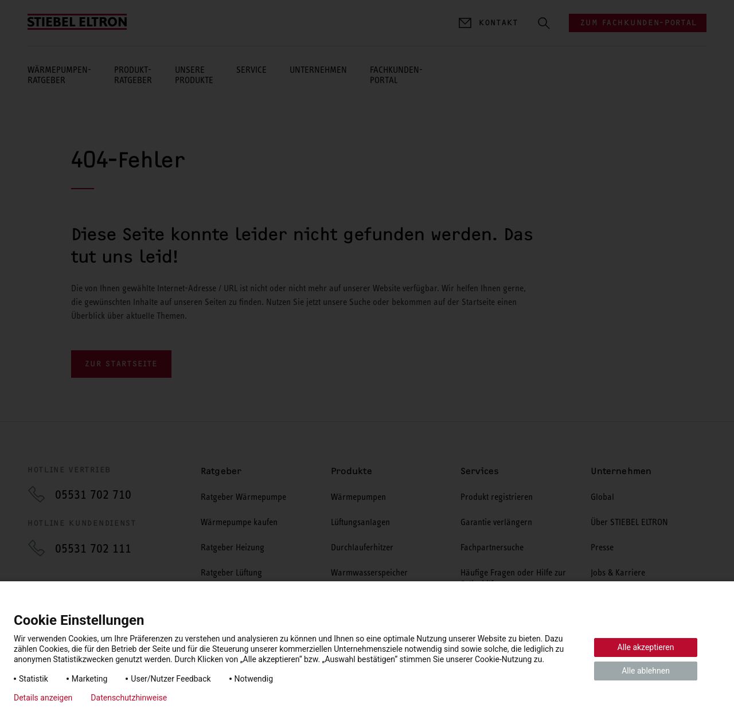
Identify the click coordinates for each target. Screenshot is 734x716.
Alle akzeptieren (646, 647)
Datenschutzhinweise (129, 697)
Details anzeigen (43, 697)
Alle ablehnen (646, 670)
